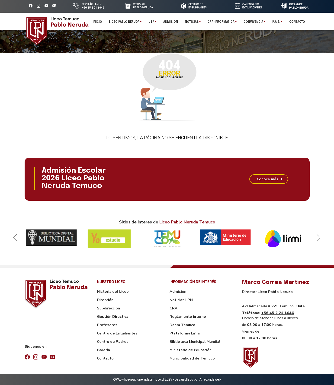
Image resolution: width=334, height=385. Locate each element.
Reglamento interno (188, 316)
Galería (103, 350)
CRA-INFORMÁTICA (221, 23)
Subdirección (108, 308)
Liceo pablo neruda (124, 23)
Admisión (170, 23)
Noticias (192, 23)
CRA (173, 308)
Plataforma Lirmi (185, 333)
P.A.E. (276, 23)
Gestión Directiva (112, 316)
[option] (51, 237)
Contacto (297, 23)
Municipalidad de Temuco (192, 358)
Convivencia (253, 23)
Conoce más (267, 179)
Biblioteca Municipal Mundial (195, 341)
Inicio (97, 23)
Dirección (105, 299)
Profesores (107, 325)
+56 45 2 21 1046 (277, 312)
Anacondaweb (210, 379)
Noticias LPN (181, 299)
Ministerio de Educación (191, 350)
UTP (151, 23)
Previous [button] (14, 238)
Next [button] (317, 238)
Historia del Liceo (113, 291)
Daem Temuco (182, 325)
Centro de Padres (112, 341)
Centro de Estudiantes (117, 333)
